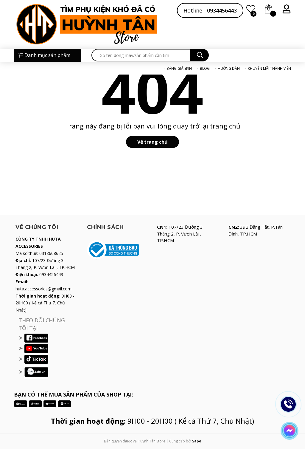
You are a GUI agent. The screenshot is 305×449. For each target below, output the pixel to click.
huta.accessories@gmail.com (43, 289)
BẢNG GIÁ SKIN (179, 68)
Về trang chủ (152, 142)
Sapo (196, 441)
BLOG (205, 68)
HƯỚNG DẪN (229, 68)
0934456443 (222, 10)
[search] (141, 55)
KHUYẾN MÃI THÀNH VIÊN (269, 68)
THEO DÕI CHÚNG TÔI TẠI (41, 324)
